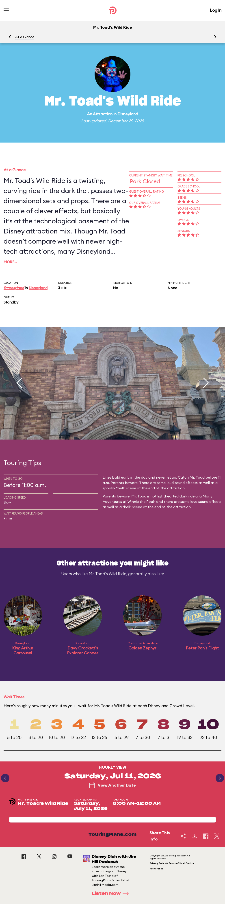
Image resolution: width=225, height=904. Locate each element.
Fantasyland (14, 288)
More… (10, 262)
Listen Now (112, 894)
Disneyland (127, 114)
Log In (215, 10)
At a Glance (24, 37)
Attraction (102, 114)
